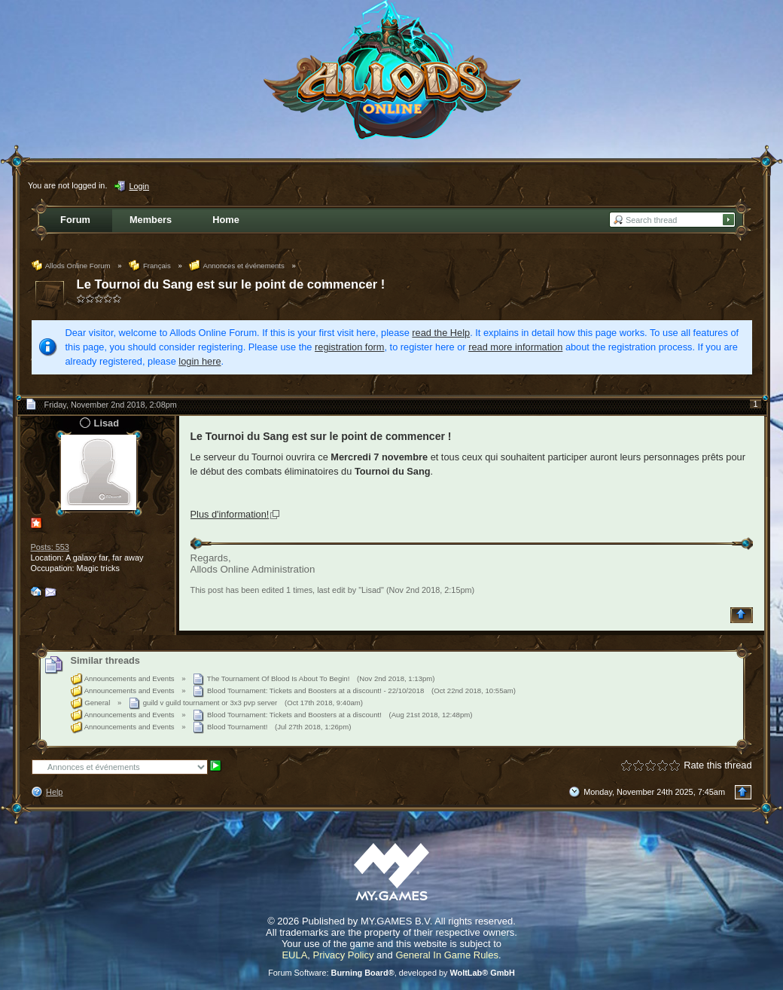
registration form (349, 347)
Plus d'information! (230, 514)
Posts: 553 (50, 547)
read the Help (441, 332)
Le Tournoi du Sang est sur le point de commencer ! (231, 284)
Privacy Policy (343, 955)
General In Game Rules (446, 955)
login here (199, 361)
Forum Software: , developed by (391, 972)
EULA (294, 955)
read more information (515, 347)
